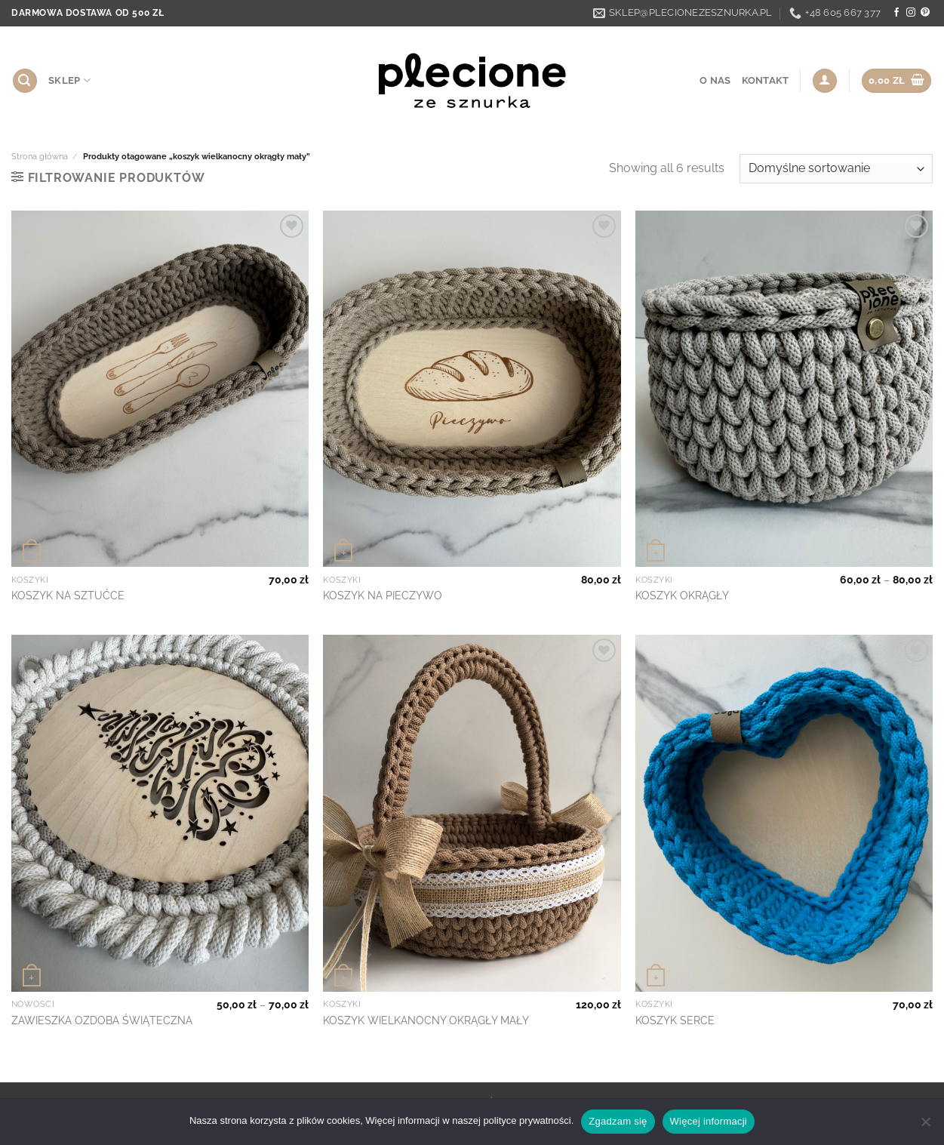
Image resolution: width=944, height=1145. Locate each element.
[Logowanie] (825, 81)
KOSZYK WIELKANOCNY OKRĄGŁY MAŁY (426, 1020)
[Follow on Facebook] (896, 13)
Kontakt (765, 80)
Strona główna (39, 156)
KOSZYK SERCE (675, 1020)
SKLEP (69, 80)
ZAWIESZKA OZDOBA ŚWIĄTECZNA (101, 1020)
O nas (715, 80)
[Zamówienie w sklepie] (836, 168)
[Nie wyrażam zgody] (925, 1126)
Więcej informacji (709, 1121)
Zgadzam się (618, 1121)
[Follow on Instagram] (910, 13)
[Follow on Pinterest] (925, 13)
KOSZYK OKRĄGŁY (682, 595)
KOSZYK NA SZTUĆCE (68, 595)
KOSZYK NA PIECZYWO (382, 595)
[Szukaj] (25, 81)
